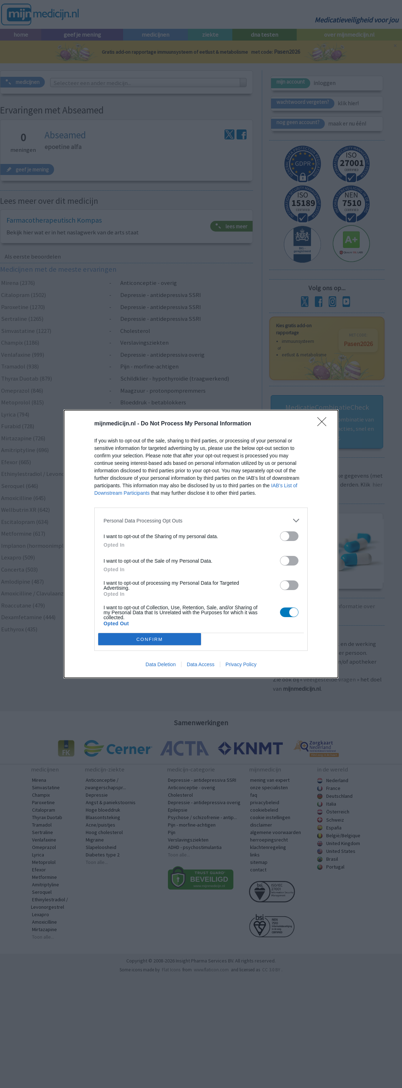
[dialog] (201, 544)
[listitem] (201, 520)
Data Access (201, 664)
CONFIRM (149, 639)
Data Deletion (161, 664)
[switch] (289, 536)
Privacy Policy (241, 664)
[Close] (324, 424)
